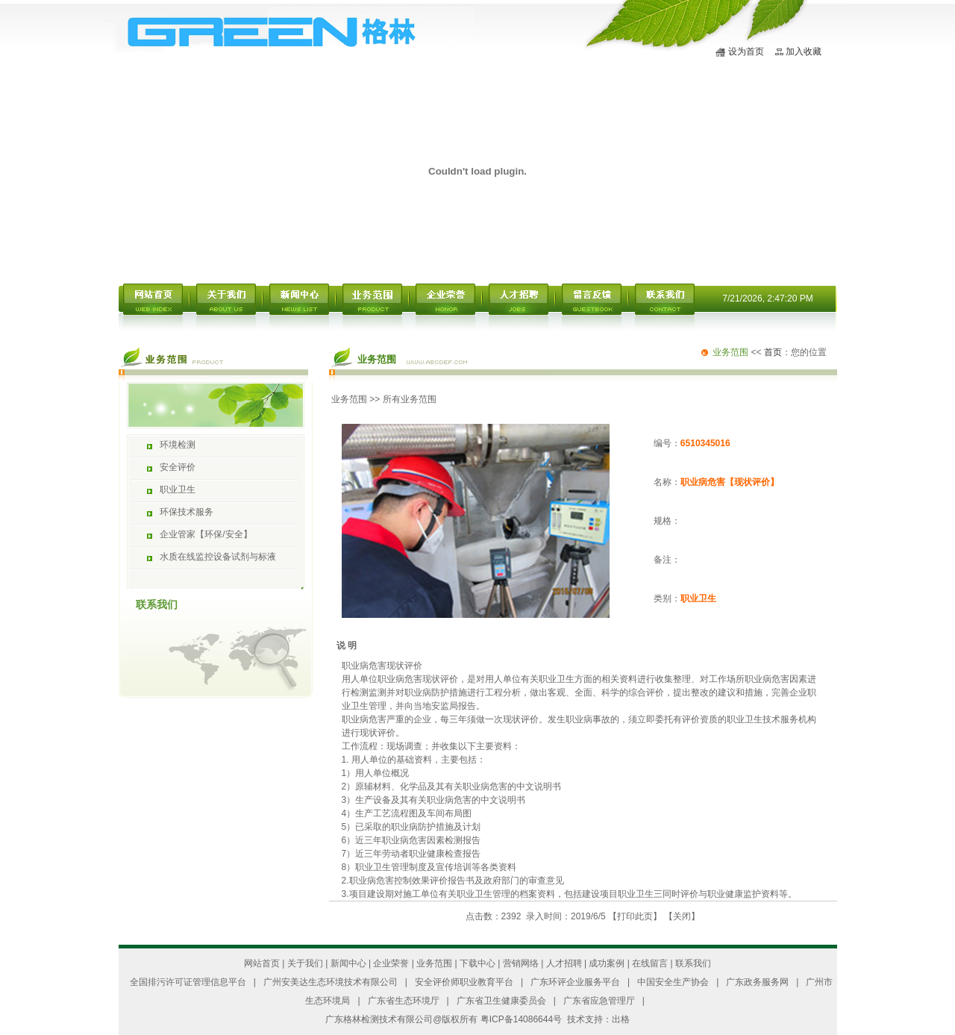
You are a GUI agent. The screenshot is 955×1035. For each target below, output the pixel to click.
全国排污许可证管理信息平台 (188, 982)
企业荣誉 (391, 963)
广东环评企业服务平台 (575, 982)
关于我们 (305, 963)
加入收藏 (803, 51)
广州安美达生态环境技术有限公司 (330, 982)
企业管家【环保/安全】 (205, 534)
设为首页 (746, 51)
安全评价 (177, 467)
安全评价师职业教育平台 (464, 982)
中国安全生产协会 (673, 982)
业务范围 (349, 399)
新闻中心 (348, 963)
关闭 (682, 916)
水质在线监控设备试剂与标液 (218, 556)
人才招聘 (564, 963)
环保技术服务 (186, 512)
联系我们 (693, 963)
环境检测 (177, 445)
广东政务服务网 (757, 982)
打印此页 (635, 916)
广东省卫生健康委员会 (501, 1000)
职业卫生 (177, 489)
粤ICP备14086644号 (521, 1019)
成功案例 (606, 963)
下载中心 (477, 963)
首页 (773, 352)
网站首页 (262, 963)
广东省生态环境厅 (403, 1000)
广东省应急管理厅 (599, 1000)
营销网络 (521, 963)
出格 (621, 1019)
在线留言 (650, 963)
